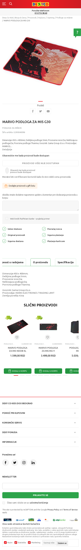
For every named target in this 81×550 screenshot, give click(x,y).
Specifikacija (66, 262)
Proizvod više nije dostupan (40, 163)
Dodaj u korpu (17, 371)
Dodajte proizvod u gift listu (20, 185)
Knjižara (41, 18)
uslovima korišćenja (39, 502)
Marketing (35, 543)
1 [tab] (40, 101)
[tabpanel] (40, 61)
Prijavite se (40, 495)
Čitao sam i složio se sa (27, 503)
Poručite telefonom (40, 10)
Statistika (22, 543)
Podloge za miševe (64, 18)
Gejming (50, 18)
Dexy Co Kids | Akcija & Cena (14, 18)
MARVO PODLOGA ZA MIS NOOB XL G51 (17, 350)
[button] (16, 337)
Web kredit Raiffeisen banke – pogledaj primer (30, 219)
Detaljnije (7, 149)
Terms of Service (70, 510)
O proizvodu (40, 262)
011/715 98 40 (41, 13)
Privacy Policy (53, 510)
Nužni (10, 543)
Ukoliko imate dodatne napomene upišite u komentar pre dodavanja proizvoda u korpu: (39, 196)
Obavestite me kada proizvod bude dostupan (25, 155)
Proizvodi (32, 18)
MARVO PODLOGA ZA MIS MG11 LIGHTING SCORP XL (48, 350)
